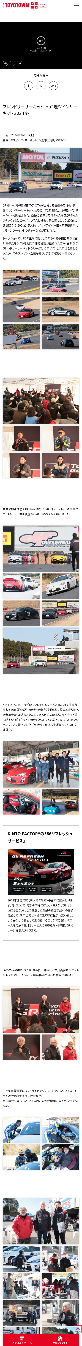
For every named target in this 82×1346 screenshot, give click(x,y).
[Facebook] (28, 85)
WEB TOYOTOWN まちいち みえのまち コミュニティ (25, 5)
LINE (53, 85)
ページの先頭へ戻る (81, 1327)
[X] (41, 85)
